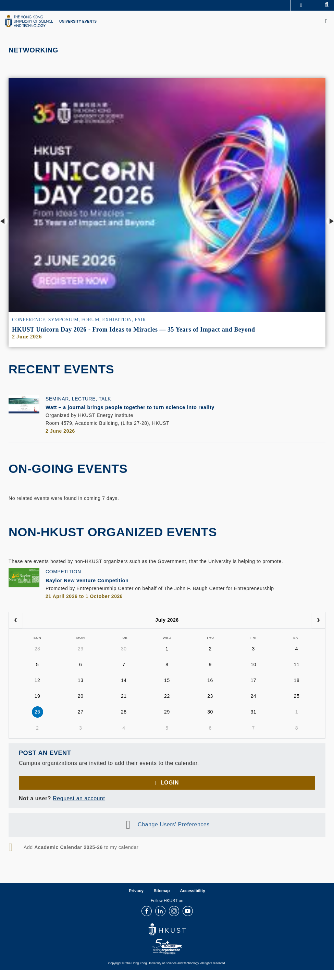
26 (37, 712)
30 (124, 648)
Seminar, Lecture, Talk (78, 399)
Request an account (79, 799)
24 (253, 696)
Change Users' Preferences (174, 825)
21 (124, 696)
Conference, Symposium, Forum (55, 319)
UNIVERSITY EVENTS (78, 21)
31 (253, 712)
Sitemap (162, 891)
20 (81, 696)
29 (81, 648)
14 (124, 680)
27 (81, 712)
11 (297, 664)
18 (297, 680)
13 (81, 680)
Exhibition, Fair (124, 319)
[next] (318, 620)
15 (167, 680)
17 (253, 680)
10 (253, 664)
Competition (63, 571)
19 (37, 696)
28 (37, 648)
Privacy (136, 891)
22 (167, 696)
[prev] (15, 620)
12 (37, 680)
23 (210, 696)
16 (210, 680)
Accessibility (192, 891)
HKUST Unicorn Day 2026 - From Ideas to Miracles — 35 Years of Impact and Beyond (133, 329)
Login (170, 783)
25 (297, 696)
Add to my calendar (81, 847)
